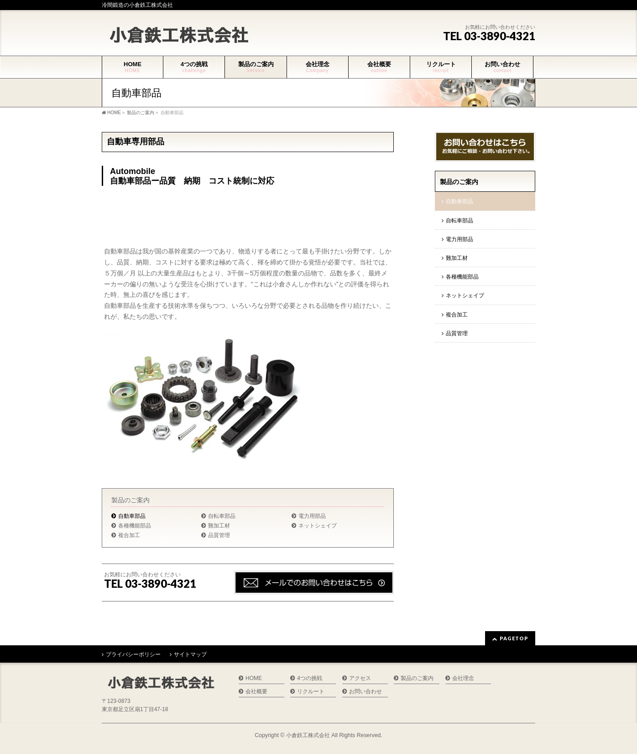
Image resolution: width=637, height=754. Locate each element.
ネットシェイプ (317, 525)
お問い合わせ (365, 692)
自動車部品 (132, 516)
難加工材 (219, 525)
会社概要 (256, 692)
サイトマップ (190, 654)
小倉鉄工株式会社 (308, 735)
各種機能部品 (134, 525)
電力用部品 (312, 516)
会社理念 (463, 678)
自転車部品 (221, 516)
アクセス (360, 678)
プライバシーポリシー (133, 654)
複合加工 (129, 535)
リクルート (310, 692)
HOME (253, 678)
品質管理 (219, 535)
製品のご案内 (130, 500)
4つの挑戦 (309, 678)
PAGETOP (514, 638)
